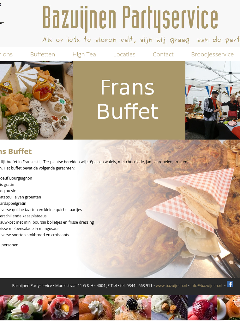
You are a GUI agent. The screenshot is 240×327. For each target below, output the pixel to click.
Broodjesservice (212, 54)
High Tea (84, 54)
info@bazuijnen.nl (206, 285)
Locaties (124, 54)
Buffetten (42, 54)
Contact (163, 54)
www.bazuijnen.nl (171, 285)
